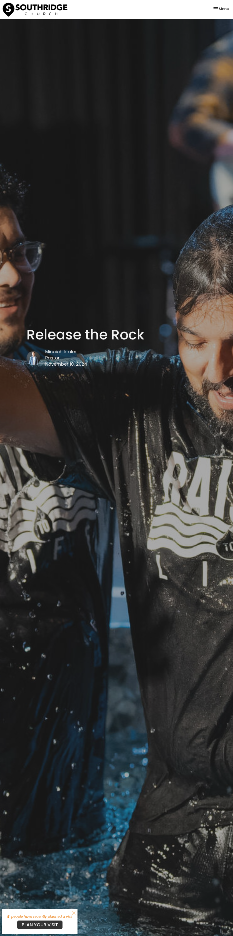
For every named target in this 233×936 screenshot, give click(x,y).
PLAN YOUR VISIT (40, 925)
